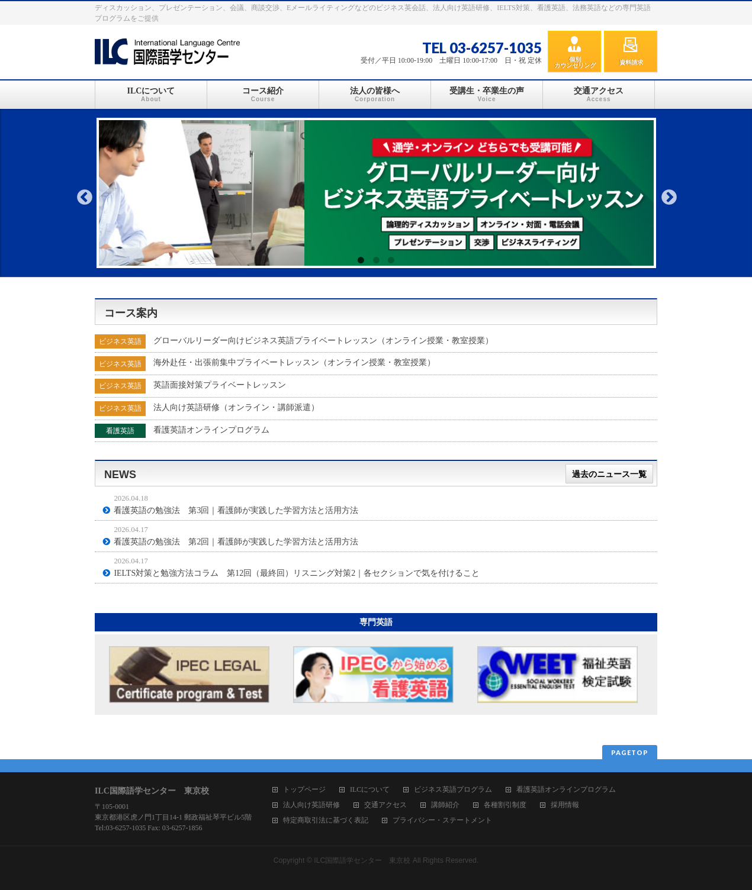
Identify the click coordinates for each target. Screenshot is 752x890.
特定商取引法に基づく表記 (325, 820)
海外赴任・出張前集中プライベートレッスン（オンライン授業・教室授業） (294, 362)
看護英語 (120, 431)
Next (669, 197)
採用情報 (565, 805)
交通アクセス (385, 805)
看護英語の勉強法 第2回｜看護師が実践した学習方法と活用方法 (236, 541)
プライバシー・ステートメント (442, 820)
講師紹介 (445, 805)
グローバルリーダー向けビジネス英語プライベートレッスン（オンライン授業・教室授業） (323, 340)
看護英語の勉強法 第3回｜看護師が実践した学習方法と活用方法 (236, 510)
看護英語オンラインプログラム (211, 429)
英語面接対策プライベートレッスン (219, 384)
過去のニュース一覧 (609, 474)
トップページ (304, 790)
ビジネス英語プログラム (453, 790)
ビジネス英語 (120, 341)
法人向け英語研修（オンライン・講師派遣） (236, 407)
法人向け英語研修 (311, 805)
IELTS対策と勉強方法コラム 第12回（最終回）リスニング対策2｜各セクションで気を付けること (297, 573)
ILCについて (370, 790)
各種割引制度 (505, 805)
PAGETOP (629, 752)
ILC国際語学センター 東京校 (362, 860)
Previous (85, 197)
